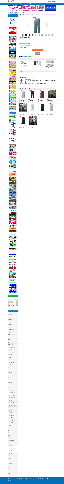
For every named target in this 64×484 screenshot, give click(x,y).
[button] (51, 4)
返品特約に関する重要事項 (22, 47)
